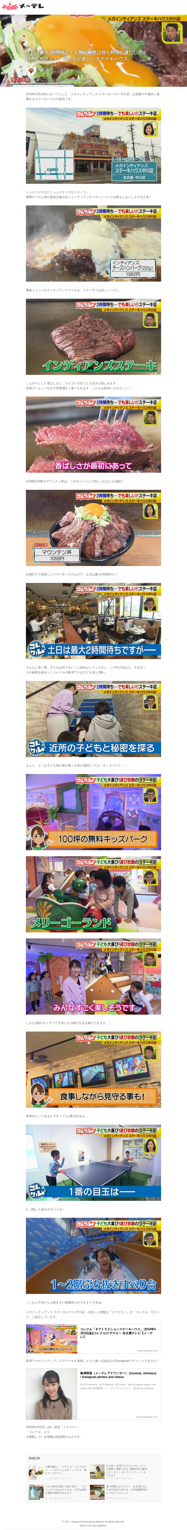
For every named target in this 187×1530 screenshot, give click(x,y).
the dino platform (98, 1525)
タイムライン (61, 71)
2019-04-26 (46, 68)
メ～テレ (44, 71)
